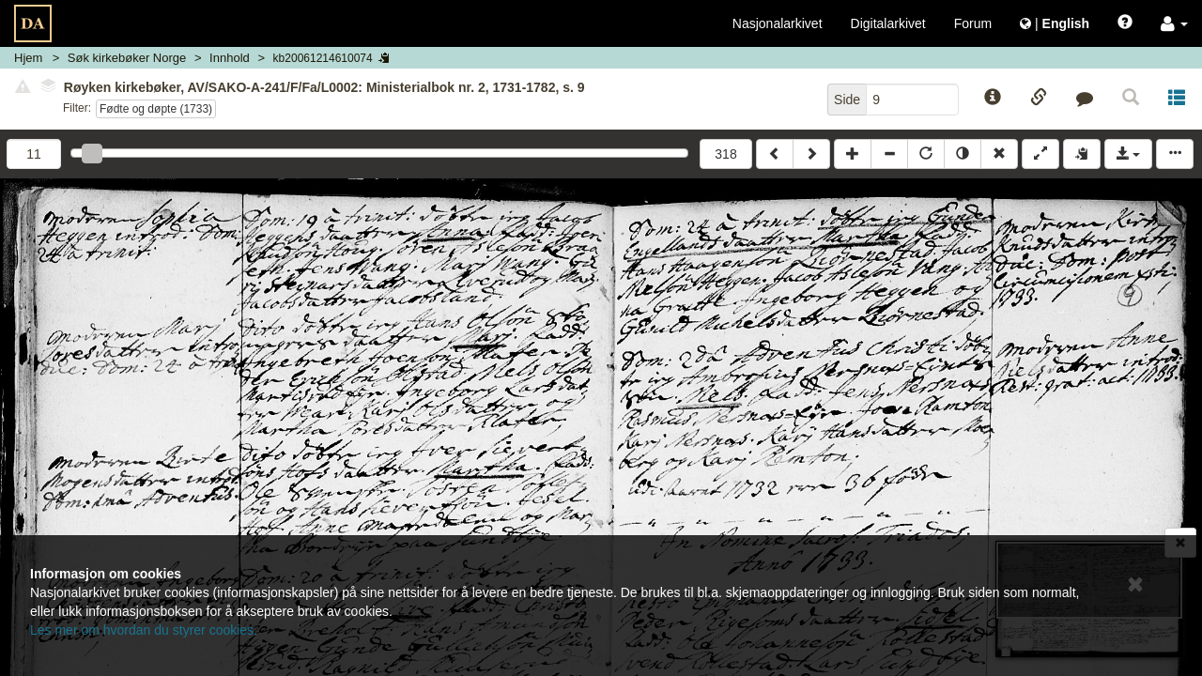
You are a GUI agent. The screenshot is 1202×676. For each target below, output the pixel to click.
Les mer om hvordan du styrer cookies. (143, 630)
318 (725, 153)
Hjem (28, 58)
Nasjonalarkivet (777, 23)
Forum (973, 23)
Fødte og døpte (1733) (156, 108)
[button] (1174, 23)
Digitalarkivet (888, 23)
